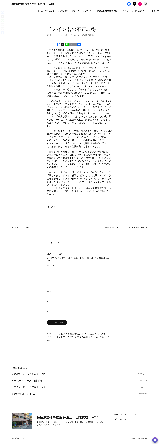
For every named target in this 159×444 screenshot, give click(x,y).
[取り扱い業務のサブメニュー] (69, 10)
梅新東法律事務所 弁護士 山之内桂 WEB (33, 3)
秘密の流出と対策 (22, 227)
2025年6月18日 (142, 387)
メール (50, 301)
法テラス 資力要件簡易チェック (29, 387)
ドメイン (51, 207)
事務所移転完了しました (24, 394)
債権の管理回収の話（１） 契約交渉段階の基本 (124, 227)
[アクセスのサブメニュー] (80, 10)
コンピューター (76, 35)
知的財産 (91, 35)
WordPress (144, 438)
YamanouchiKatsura (58, 35)
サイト (49, 311)
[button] (155, 440)
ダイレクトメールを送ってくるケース (87, 181)
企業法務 (84, 35)
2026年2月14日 (142, 374)
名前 (49, 292)
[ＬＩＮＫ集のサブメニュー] (129, 10)
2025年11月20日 (142, 381)
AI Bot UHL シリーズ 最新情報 (27, 380)
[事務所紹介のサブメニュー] (55, 10)
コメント (50, 265)
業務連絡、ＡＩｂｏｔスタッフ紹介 (29, 374)
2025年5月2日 (142, 394)
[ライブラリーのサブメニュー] (94, 10)
